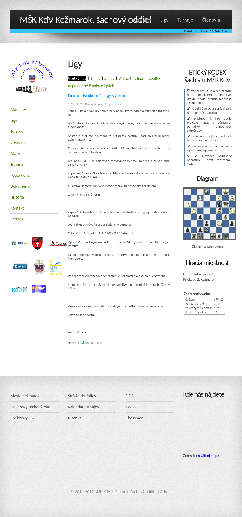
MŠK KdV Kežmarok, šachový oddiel (85, 19)
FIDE (129, 395)
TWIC (130, 406)
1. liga (95, 78)
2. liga (109, 78)
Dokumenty (20, 186)
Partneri (17, 219)
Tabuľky (153, 78)
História (17, 197)
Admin (166, 491)
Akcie (15, 153)
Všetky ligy (77, 78)
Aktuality (142, 20)
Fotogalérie (20, 175)
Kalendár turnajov (83, 406)
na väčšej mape (207, 455)
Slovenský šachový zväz (30, 406)
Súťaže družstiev (82, 395)
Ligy (164, 20)
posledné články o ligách (91, 85)
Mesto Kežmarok (25, 395)
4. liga (138, 78)
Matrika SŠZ (78, 418)
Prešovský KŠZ (22, 418)
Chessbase (135, 418)
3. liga (123, 78)
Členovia (211, 20)
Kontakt (17, 208)
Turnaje (185, 20)
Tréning (16, 164)
